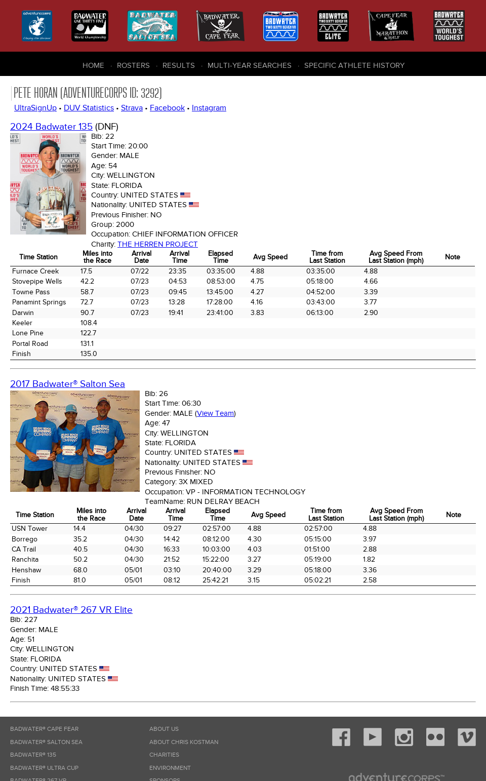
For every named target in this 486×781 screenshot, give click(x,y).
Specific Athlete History (354, 65)
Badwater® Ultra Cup (44, 768)
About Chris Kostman (183, 742)
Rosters (133, 65)
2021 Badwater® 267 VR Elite (71, 610)
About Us (164, 729)
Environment (170, 768)
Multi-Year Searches (250, 65)
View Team (215, 413)
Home (93, 65)
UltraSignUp (35, 108)
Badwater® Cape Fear (44, 729)
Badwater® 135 (33, 755)
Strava (132, 108)
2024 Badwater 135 (51, 127)
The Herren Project (157, 244)
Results (179, 65)
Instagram (209, 108)
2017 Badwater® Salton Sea (67, 384)
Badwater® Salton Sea (46, 742)
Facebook (167, 108)
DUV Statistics (89, 108)
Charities (164, 755)
